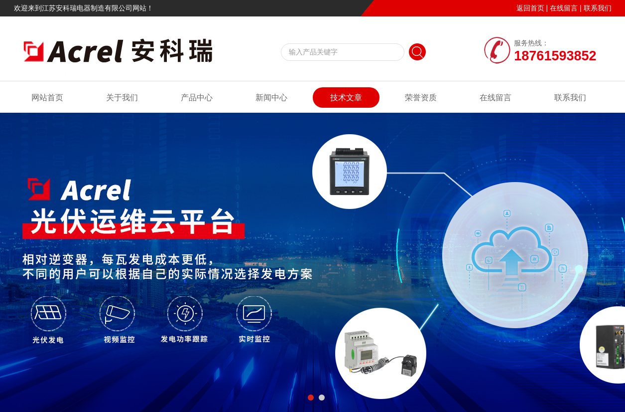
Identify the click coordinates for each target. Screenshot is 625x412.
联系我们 (598, 8)
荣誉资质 (421, 97)
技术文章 (346, 97)
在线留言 (564, 8)
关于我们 (122, 97)
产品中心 (197, 97)
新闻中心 (271, 97)
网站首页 (47, 97)
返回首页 (530, 8)
